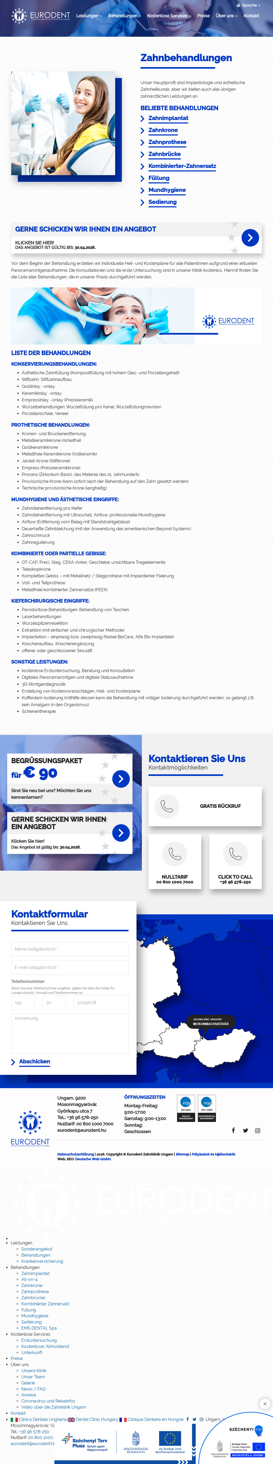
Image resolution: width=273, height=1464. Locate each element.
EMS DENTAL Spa (39, 1342)
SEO (70, 1173)
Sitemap (182, 1169)
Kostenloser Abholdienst (45, 1360)
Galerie (28, 1397)
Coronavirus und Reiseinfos (48, 1415)
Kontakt (251, 15)
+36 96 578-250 (82, 1131)
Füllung (28, 1324)
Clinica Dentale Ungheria (39, 1433)
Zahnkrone (31, 1299)
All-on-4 (29, 1293)
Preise (203, 15)
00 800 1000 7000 (94, 1138)
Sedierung (31, 1336)
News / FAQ (33, 1403)
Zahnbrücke (33, 1312)
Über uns (227, 15)
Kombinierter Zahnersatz (45, 1318)
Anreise (28, 1409)
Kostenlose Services (169, 15)
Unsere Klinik (33, 1385)
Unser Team (33, 1391)
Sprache (248, 5)
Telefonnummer (28, 995)
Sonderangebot (36, 1263)
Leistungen (89, 15)
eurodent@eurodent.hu (81, 1144)
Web (61, 1173)
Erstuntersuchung (39, 1354)
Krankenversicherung (42, 1275)
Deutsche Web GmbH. (93, 1173)
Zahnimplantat (35, 1287)
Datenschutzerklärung (75, 1169)
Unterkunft (31, 1366)
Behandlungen (124, 15)
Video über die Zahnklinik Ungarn (53, 1421)
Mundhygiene (34, 1330)
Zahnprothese (35, 1306)
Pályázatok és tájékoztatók (213, 1169)
